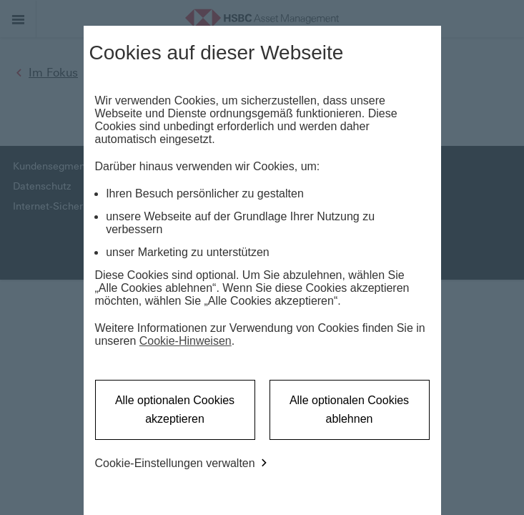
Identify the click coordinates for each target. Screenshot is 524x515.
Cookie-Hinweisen (185, 341)
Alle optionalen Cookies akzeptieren (174, 409)
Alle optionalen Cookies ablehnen (349, 409)
